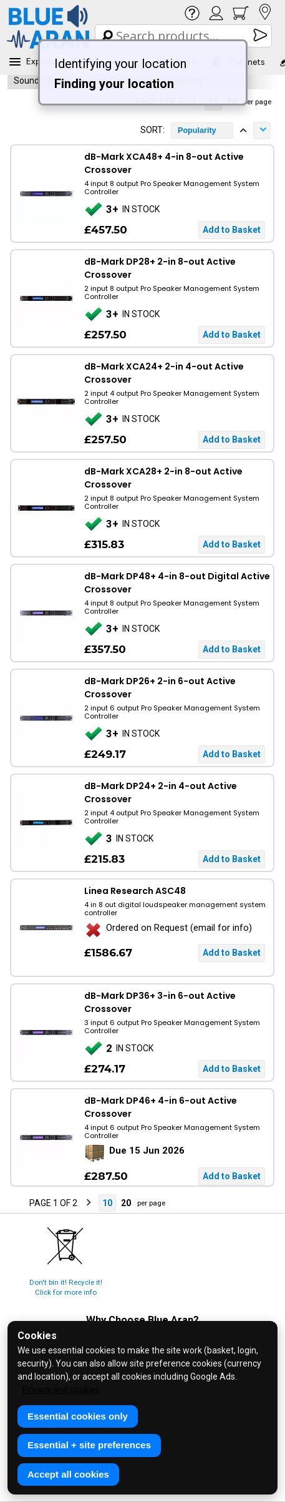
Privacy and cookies (61, 1390)
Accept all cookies (68, 1474)
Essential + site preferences (89, 1445)
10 (107, 1203)
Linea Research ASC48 (135, 891)
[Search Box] (184, 35)
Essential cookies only (77, 1416)
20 (126, 1203)
